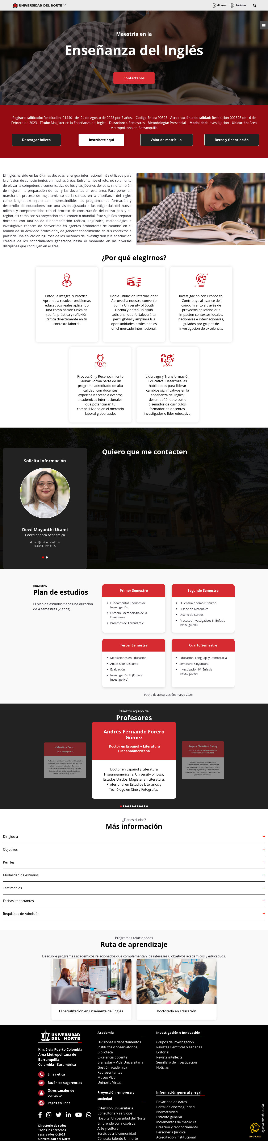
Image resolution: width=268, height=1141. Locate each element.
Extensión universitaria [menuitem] (115, 1108)
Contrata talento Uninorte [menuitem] (117, 1138)
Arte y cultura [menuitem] (107, 1128)
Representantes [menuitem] (109, 1072)
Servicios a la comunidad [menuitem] (116, 1133)
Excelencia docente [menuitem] (112, 1057)
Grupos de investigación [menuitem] (175, 1042)
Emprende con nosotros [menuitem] (116, 1123)
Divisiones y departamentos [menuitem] (119, 1042)
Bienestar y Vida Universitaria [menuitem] (120, 1062)
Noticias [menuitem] (162, 1067)
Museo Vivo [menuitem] (106, 1077)
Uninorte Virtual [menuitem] (109, 1082)
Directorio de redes (52, 1126)
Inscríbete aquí (101, 139)
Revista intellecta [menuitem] (169, 1057)
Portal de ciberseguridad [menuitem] (175, 1107)
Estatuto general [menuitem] (169, 1117)
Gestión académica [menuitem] (112, 1067)
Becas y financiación (232, 139)
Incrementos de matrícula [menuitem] (176, 1122)
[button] (254, 5)
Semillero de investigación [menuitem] (176, 1062)
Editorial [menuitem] (162, 1052)
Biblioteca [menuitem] (105, 1052)
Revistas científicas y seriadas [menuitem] (179, 1047)
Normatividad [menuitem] (167, 1112)
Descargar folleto (36, 139)
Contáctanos (134, 78)
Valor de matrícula (167, 139)
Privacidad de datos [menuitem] (171, 1102)
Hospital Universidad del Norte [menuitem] (121, 1118)
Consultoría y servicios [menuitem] (114, 1113)
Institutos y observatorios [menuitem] (117, 1047)
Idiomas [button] (219, 5)
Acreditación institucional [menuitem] (176, 1137)
